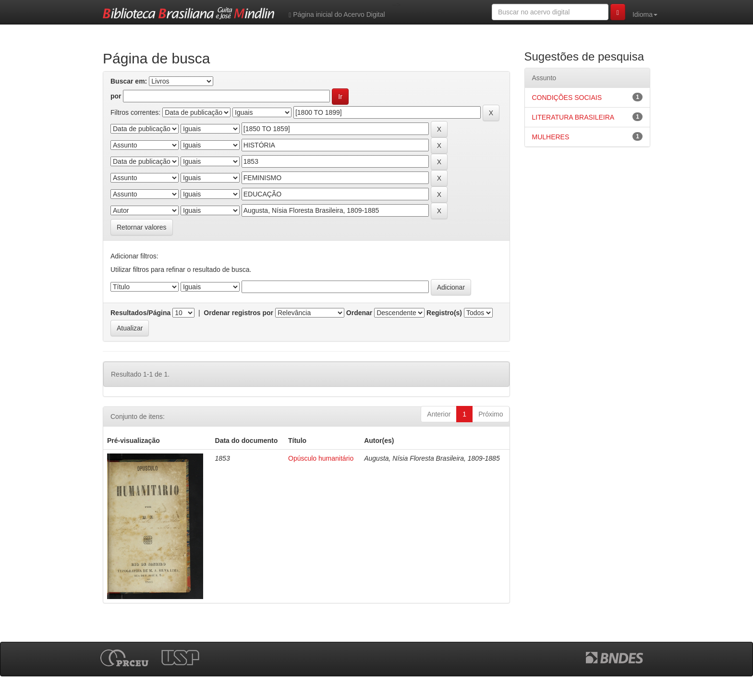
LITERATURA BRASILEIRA (573, 117)
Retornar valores (142, 227)
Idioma (644, 14)
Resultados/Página (140, 313)
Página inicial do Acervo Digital (337, 15)
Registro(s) (444, 313)
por (115, 96)
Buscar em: (128, 81)
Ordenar (359, 313)
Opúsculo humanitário (320, 458)
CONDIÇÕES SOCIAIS (567, 97)
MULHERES (551, 137)
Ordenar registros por (238, 313)
